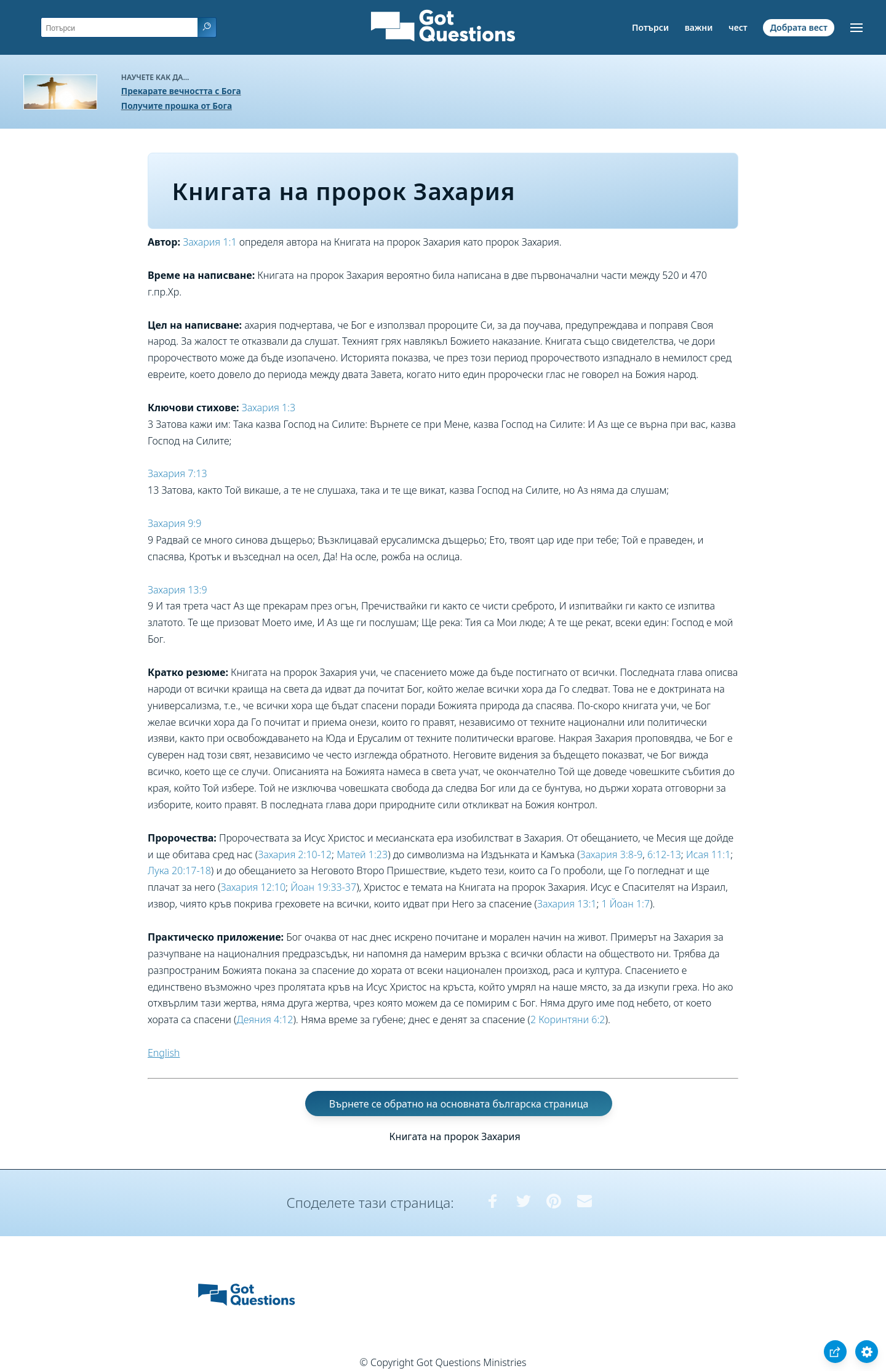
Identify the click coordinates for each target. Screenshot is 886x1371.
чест (738, 27)
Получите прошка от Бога (176, 105)
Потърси (650, 27)
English (164, 1052)
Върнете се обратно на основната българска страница (459, 1104)
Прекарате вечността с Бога (181, 91)
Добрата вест (798, 27)
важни (699, 27)
